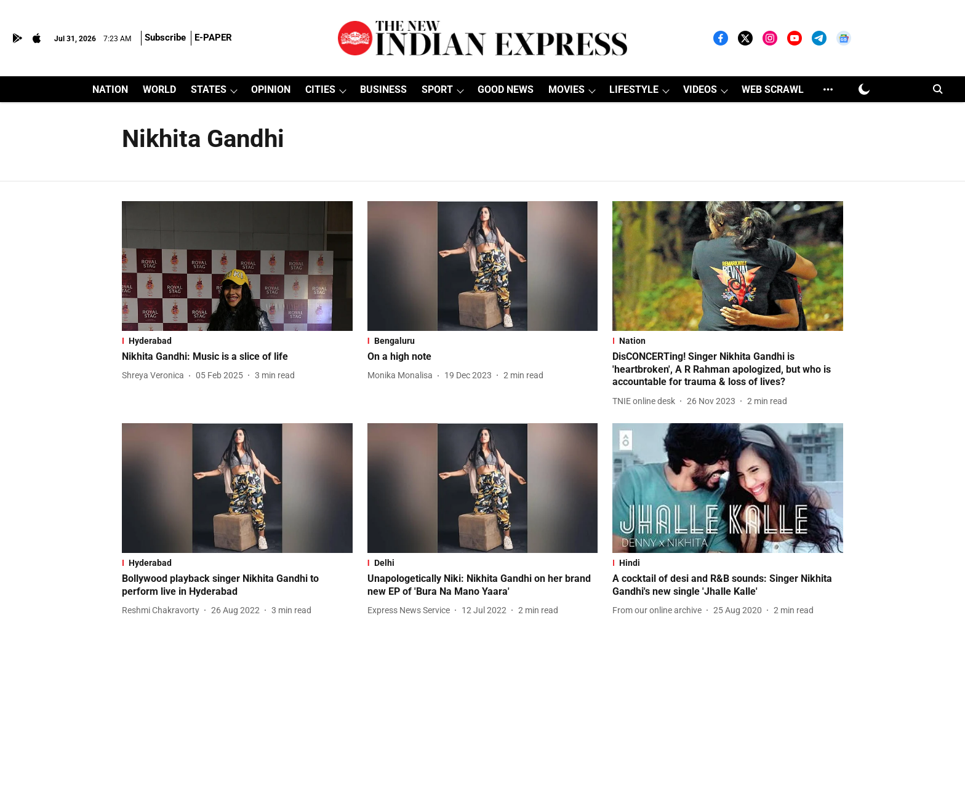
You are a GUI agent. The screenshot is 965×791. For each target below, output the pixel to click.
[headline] (237, 357)
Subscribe (165, 37)
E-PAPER (213, 37)
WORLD (159, 89)
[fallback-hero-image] (237, 266)
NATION (110, 89)
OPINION (270, 89)
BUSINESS (383, 89)
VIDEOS (700, 89)
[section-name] (237, 341)
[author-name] (155, 375)
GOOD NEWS (506, 89)
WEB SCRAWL (773, 89)
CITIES (320, 89)
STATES (208, 89)
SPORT (437, 89)
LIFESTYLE (634, 89)
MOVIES (566, 89)
